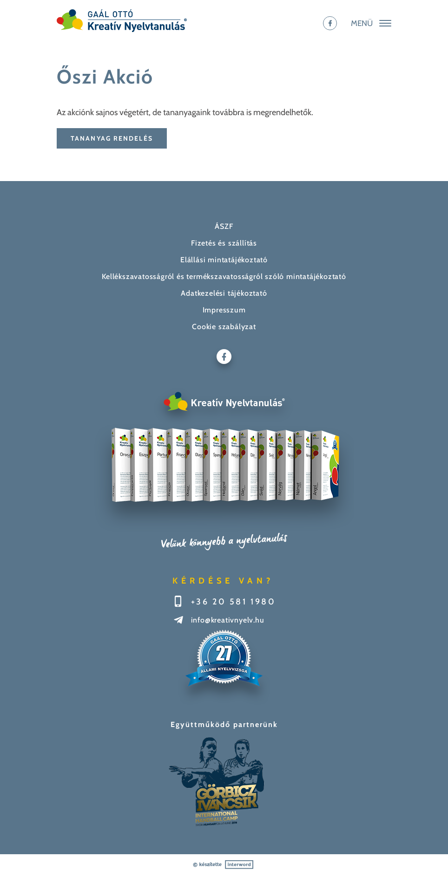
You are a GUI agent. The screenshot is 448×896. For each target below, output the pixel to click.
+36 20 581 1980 (233, 602)
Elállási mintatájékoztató (224, 259)
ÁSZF (224, 226)
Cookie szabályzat (224, 326)
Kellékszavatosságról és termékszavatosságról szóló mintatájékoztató (224, 276)
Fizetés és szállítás (224, 243)
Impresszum (224, 309)
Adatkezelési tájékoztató (224, 293)
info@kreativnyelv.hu (227, 620)
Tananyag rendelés (112, 138)
